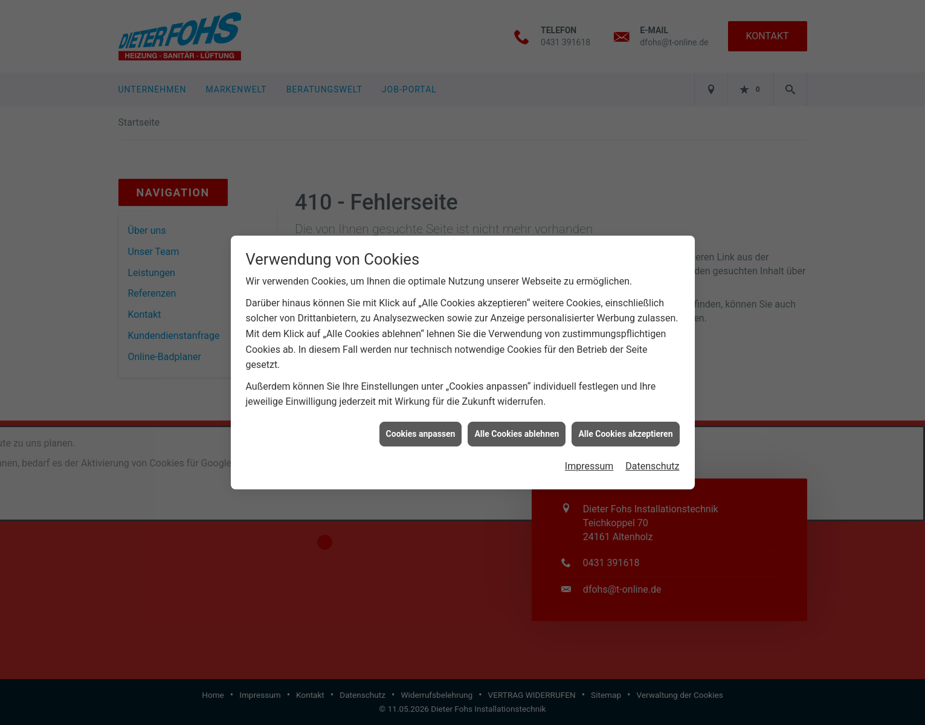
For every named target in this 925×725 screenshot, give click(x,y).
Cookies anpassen (421, 428)
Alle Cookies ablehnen (516, 428)
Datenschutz (652, 460)
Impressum (589, 460)
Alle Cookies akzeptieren (625, 428)
